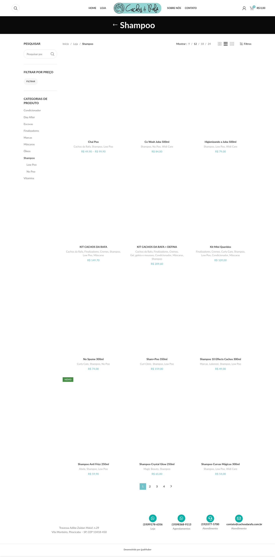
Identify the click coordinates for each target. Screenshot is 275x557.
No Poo (31, 171)
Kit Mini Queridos (220, 246)
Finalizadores (31, 130)
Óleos (27, 151)
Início (66, 43)
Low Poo (32, 164)
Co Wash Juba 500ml (157, 141)
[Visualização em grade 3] (225, 44)
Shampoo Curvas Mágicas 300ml (220, 464)
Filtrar (30, 81)
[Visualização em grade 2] (220, 44)
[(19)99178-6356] (153, 518)
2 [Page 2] (150, 486)
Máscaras (29, 144)
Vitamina (29, 178)
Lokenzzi (214, 363)
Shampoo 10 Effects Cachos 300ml (220, 359)
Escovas (28, 124)
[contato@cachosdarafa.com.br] (239, 518)
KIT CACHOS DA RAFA (93, 246)
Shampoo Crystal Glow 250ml (157, 464)
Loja (75, 43)
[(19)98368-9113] (181, 518)
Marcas (28, 137)
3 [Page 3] (157, 486)
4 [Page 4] (164, 486)
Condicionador (32, 110)
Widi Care (167, 146)
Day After (29, 117)
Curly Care (227, 251)
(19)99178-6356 (153, 524)
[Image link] (79, 518)
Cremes (104, 251)
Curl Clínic (145, 363)
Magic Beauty (151, 468)
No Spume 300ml (93, 359)
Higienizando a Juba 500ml (220, 141)
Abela (82, 468)
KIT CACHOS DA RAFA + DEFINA (157, 246)
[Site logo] (137, 7)
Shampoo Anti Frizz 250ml (93, 464)
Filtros (247, 43)
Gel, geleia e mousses (142, 255)
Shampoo (29, 158)
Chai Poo (93, 141)
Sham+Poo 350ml (156, 359)
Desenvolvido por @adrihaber (137, 549)
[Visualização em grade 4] (232, 44)
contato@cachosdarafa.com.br (244, 524)
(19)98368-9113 (181, 524)
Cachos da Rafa (82, 146)
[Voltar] (115, 25)
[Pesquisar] (16, 8)
